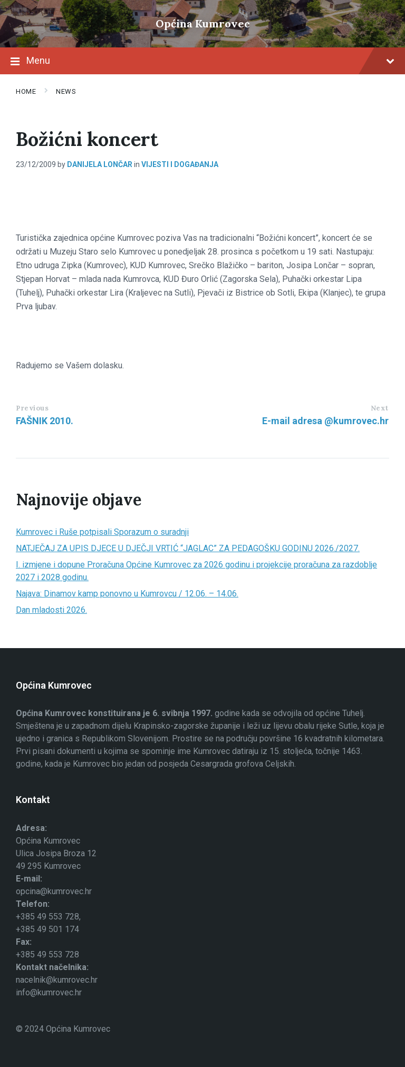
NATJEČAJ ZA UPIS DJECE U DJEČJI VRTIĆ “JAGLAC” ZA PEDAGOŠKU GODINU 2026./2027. (188, 548)
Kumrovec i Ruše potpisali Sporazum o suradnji (102, 532)
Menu (202, 61)
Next (380, 408)
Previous (32, 408)
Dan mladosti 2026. (51, 610)
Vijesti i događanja (179, 164)
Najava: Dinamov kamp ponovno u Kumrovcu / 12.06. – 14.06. (127, 594)
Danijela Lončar (99, 164)
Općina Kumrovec (203, 23)
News (66, 91)
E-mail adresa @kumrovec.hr (325, 420)
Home (26, 91)
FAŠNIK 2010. (44, 420)
